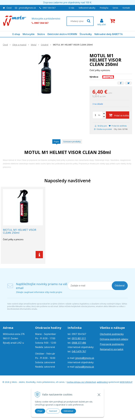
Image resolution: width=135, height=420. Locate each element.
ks (99, 115)
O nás (71, 7)
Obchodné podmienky (112, 334)
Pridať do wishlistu (118, 126)
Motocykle (29, 34)
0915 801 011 (79, 338)
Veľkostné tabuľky (87, 7)
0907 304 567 (49, 7)
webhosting (102, 382)
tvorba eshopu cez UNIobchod (81, 382)
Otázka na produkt (103, 129)
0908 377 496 (79, 342)
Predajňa (104, 7)
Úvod (9, 7)
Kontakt (126, 7)
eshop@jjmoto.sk (84, 366)
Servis (115, 7)
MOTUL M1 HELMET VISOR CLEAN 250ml (19, 231)
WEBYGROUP (126, 382)
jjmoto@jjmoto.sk (27, 7)
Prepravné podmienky (112, 344)
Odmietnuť (68, 411)
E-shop (16, 34)
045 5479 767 (79, 351)
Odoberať (120, 285)
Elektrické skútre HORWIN (62, 34)
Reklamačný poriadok (111, 349)
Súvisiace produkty (72, 141)
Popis (56, 141)
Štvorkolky (86, 34)
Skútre (41, 34)
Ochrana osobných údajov (114, 339)
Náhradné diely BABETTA (108, 34)
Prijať (40, 411)
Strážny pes (101, 126)
